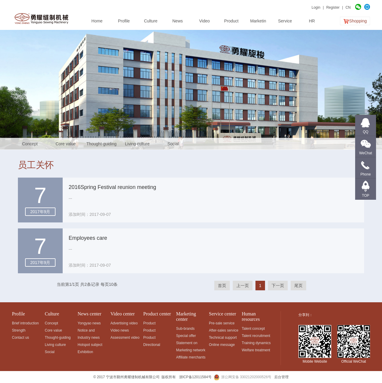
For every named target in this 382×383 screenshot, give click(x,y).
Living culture (137, 143)
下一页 (278, 285)
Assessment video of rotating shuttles (125, 338)
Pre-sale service (222, 323)
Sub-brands (185, 328)
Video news (119, 330)
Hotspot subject (90, 345)
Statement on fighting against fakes (188, 344)
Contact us (20, 337)
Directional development (153, 345)
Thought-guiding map (101, 145)
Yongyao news (89, 323)
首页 (222, 285)
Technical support (223, 337)
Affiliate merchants (191, 357)
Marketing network (190, 350)
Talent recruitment (256, 336)
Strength (18, 330)
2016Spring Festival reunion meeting (112, 187)
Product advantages (152, 338)
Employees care (88, 238)
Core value (66, 143)
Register (333, 7)
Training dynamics (256, 343)
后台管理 (281, 377)
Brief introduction (25, 323)
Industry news (89, 337)
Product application (151, 331)
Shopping (355, 21)
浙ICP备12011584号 (195, 377)
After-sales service (223, 330)
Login (316, 7)
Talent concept (253, 328)
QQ (366, 132)
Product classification (153, 324)
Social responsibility (173, 145)
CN (348, 7)
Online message (222, 345)
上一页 (242, 285)
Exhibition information (86, 352)
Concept (30, 143)
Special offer (186, 336)
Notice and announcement (89, 331)
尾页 (298, 285)
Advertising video (124, 323)
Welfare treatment (256, 350)
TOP (365, 195)
